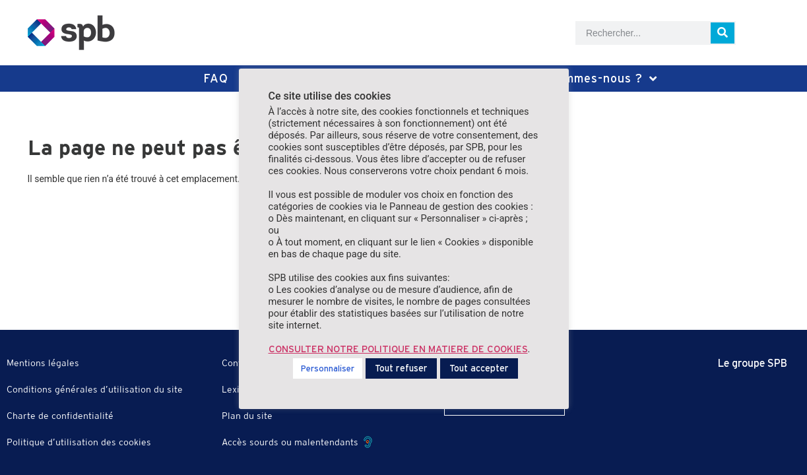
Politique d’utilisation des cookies (79, 442)
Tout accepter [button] (479, 368)
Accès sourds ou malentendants (297, 442)
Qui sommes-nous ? (592, 78)
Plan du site (247, 415)
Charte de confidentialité (60, 415)
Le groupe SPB (752, 363)
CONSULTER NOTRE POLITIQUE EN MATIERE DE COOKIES (398, 349)
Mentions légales (43, 363)
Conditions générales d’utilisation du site (95, 389)
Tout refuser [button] (401, 368)
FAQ (215, 78)
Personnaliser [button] (327, 368)
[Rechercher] (722, 33)
